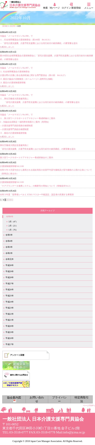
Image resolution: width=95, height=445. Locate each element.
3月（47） (13, 222)
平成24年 (9, 302)
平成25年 (9, 296)
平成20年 (9, 326)
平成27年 (9, 283)
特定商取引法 (82, 399)
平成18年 (9, 338)
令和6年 (9, 216)
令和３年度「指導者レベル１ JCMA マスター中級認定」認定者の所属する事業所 (37, 194)
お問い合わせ (37, 399)
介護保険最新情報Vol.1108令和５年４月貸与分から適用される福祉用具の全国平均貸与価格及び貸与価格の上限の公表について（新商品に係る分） (46, 170)
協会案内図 (14, 399)
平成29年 (9, 271)
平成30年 (9, 265)
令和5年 (9, 235)
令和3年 (9, 247)
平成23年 (9, 308)
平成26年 (9, 289)
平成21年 (9, 320)
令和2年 (9, 253)
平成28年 (9, 277)
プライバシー (59, 399)
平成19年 (9, 332)
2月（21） (13, 226)
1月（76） (13, 230)
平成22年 (9, 314)
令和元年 (9, 259)
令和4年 (9, 241)
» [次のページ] (12, 200)
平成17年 (9, 344)
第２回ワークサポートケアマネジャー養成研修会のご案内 (26, 157)
